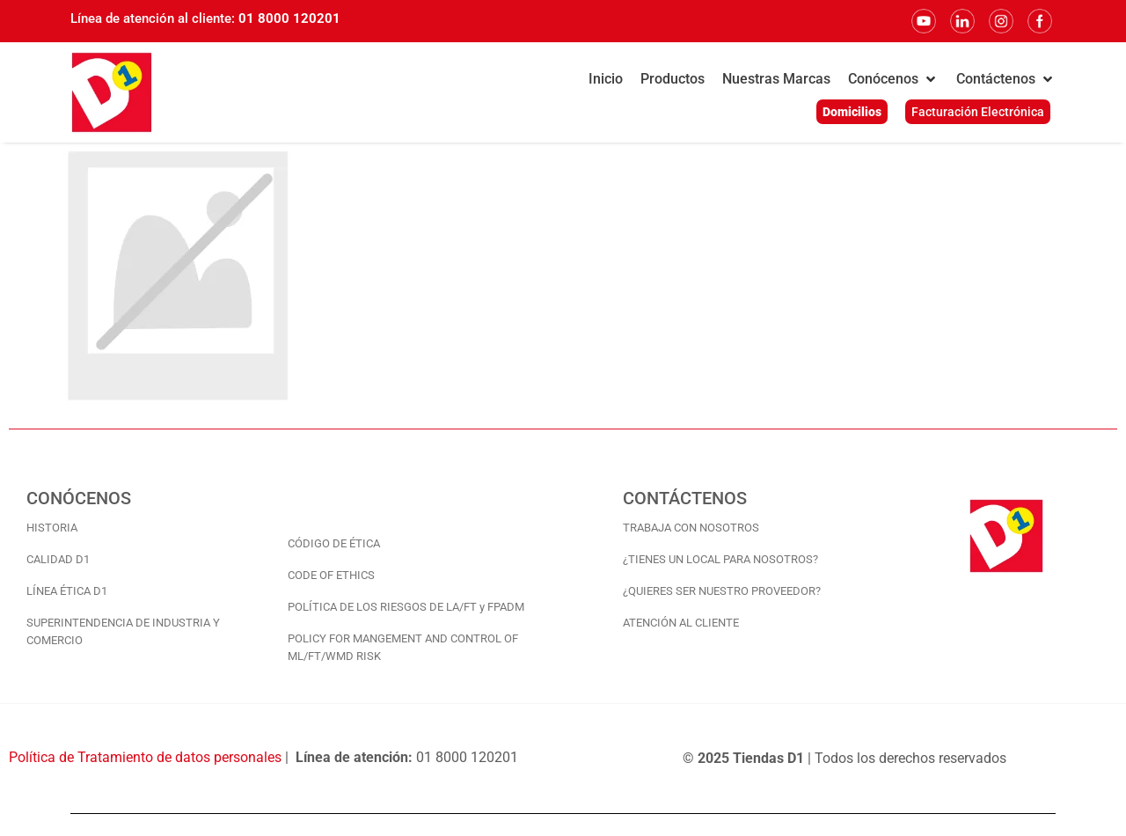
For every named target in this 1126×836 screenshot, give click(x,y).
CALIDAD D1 (58, 559)
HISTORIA (51, 527)
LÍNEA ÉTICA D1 (66, 591)
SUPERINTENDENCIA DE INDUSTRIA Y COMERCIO (123, 631)
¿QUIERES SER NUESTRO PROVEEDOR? (722, 591)
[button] (893, 79)
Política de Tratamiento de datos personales (145, 757)
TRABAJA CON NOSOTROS (691, 527)
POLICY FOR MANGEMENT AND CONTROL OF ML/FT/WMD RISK (403, 647)
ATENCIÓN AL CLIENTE (681, 622)
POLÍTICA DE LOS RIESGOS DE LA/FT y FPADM (406, 606)
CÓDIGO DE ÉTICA (334, 543)
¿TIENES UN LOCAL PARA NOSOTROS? (720, 559)
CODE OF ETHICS (331, 575)
